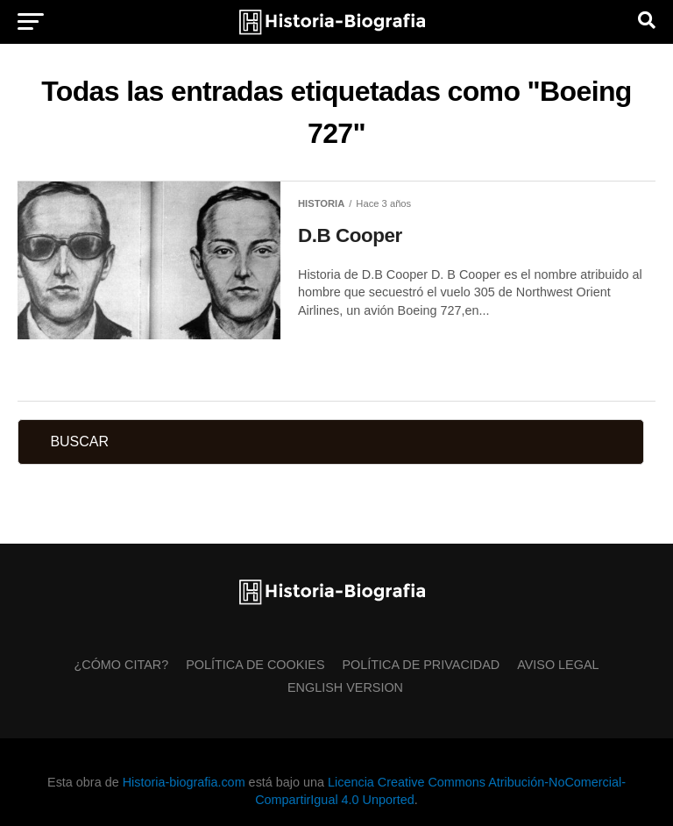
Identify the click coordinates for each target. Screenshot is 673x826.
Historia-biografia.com (184, 782)
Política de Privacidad (421, 665)
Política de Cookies (255, 665)
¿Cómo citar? (121, 665)
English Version (345, 687)
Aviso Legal (558, 665)
